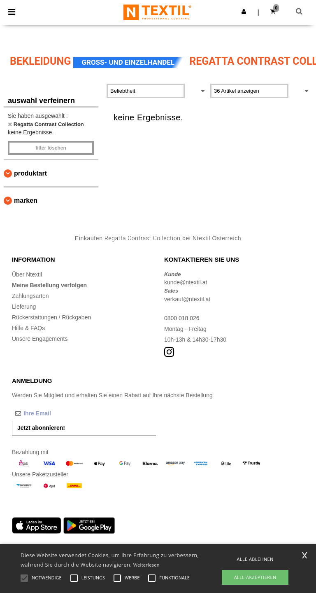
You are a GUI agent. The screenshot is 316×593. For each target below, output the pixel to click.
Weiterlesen (146, 565)
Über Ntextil (27, 274)
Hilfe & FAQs (28, 328)
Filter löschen (50, 148)
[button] (244, 11)
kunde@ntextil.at (185, 282)
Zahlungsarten (30, 296)
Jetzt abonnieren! (41, 427)
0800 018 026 (182, 318)
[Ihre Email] (55, 413)
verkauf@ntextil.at (187, 299)
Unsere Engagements (39, 338)
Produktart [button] (30, 173)
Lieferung (24, 306)
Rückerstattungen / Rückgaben (51, 317)
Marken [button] (25, 200)
